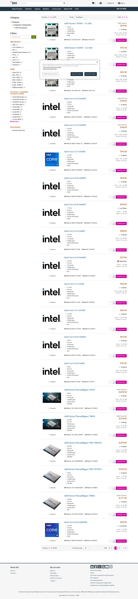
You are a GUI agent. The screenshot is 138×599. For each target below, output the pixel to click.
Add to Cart (121, 40)
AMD (15, 45)
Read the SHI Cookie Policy (50, 69)
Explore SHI (68, 9)
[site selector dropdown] (101, 3)
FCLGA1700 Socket (19, 97)
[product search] (43, 3)
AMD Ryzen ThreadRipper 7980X (79, 416)
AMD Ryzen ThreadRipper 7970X (79, 390)
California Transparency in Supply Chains (100, 583)
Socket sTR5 (17, 117)
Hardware (15, 22)
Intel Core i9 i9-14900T (75, 204)
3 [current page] (124, 17)
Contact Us (110, 3)
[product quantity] (111, 40)
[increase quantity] (114, 39)
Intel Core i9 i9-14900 (74, 363)
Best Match (79, 17)
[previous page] (123, 17)
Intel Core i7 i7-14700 (74, 284)
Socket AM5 (17, 109)
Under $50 (17, 72)
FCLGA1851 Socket (19, 99)
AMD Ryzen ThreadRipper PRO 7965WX (83, 443)
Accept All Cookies (90, 74)
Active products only (18, 130)
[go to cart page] (93, 3)
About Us (12, 570)
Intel (15, 57)
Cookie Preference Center (51, 74)
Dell (14, 50)
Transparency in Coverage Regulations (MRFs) (102, 585)
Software (28, 9)
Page (119, 17)
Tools (77, 9)
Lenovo (15, 60)
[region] (70, 69)
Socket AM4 (17, 107)
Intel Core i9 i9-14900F (75, 178)
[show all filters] (23, 121)
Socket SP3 (16, 112)
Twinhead (16, 65)
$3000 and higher (18, 87)
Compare (53, 39)
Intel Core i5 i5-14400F (75, 98)
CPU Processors (21, 28)
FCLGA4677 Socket (19, 102)
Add (33, 37)
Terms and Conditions (96, 570)
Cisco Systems (18, 47)
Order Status (53, 573)
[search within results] (20, 37)
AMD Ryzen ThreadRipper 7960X (79, 496)
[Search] (64, 3)
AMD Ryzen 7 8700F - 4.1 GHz (78, 23)
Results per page (77, 548)
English (53, 581)
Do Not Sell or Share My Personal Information (102, 575)
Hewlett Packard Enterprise (21, 52)
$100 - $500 (17, 77)
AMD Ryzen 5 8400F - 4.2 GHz (78, 48)
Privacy (92, 573)
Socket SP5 (16, 114)
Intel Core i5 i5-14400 (74, 231)
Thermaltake (17, 62)
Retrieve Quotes (54, 575)
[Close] (97, 62)
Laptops (37, 9)
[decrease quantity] (114, 41)
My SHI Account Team (56, 578)
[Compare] (48, 39)
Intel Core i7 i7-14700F (74, 151)
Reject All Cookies (77, 74)
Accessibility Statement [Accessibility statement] (96, 580)
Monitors (46, 9)
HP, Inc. (15, 55)
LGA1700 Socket (18, 104)
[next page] (126, 17)
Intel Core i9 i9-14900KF (75, 522)
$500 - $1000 (17, 80)
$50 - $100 (16, 75)
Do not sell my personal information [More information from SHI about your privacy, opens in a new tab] (52, 67)
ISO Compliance (94, 578)
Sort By (72, 17)
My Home (52, 570)
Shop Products (17, 9)
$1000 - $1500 (17, 82)
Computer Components (22, 25)
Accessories (56, 9)
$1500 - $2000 (17, 85)
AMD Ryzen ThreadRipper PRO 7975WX (83, 469)
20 (86, 548)
